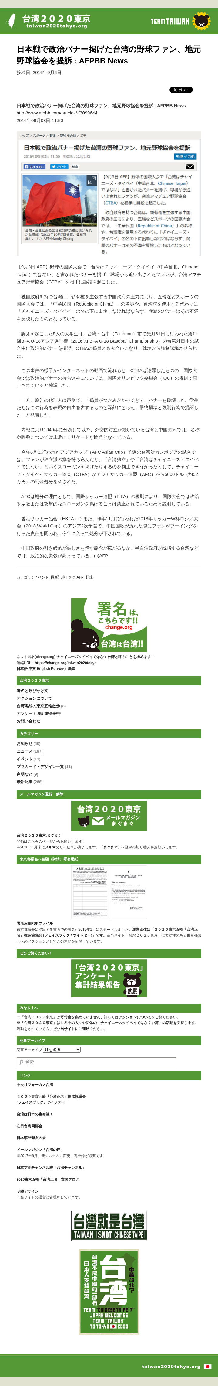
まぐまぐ (110, 847)
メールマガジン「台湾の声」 (40, 1150)
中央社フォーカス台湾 (35, 1085)
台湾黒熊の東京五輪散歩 (41, 706)
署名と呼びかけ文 (32, 690)
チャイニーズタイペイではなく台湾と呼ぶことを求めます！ (105, 657)
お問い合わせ (28, 721)
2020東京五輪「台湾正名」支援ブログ (48, 1179)
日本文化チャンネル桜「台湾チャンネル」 (51, 1168)
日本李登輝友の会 (31, 1138)
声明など (28, 774)
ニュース (30, 751)
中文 (32, 669)
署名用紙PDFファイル (35, 923)
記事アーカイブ (29, 1050)
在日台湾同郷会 (29, 1126)
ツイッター (82, 935)
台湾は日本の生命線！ (35, 1114)
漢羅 (71, 669)
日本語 (22, 669)
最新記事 (58, 577)
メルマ (50, 847)
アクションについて (34, 698)
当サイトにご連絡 (74, 1029)
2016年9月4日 (47, 72)
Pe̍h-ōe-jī (58, 669)
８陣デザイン (28, 1191)
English (43, 669)
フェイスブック (57, 935)
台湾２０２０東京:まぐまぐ (39, 835)
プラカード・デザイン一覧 (44, 766)
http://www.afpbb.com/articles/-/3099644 (57, 112)
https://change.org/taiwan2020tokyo (66, 663)
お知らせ (29, 743)
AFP (79, 577)
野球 (89, 577)
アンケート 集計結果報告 (39, 713)
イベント (41, 577)
